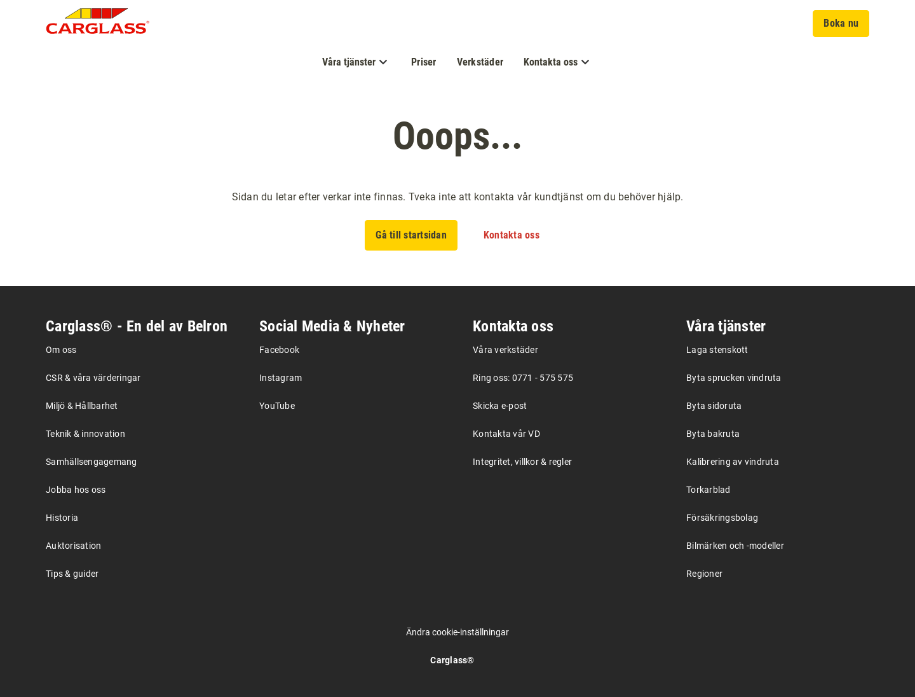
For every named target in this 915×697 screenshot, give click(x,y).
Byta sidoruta (714, 406)
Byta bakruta (713, 434)
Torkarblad (708, 490)
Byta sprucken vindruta (734, 378)
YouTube (277, 406)
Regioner (704, 574)
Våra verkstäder (505, 350)
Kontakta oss (513, 326)
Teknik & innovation (85, 434)
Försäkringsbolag (722, 518)
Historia (62, 518)
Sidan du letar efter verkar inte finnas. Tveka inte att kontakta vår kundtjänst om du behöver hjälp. (458, 197)
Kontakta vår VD (506, 434)
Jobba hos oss (75, 490)
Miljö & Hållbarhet (82, 406)
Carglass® (452, 660)
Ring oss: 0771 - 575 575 (523, 378)
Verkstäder (480, 62)
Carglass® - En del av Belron (136, 326)
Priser (424, 62)
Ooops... (457, 135)
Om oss (61, 350)
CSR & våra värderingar (93, 378)
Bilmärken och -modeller (735, 546)
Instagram (280, 378)
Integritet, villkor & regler (522, 462)
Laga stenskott (717, 350)
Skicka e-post (500, 406)
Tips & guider (72, 574)
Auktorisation (73, 546)
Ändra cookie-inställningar (457, 632)
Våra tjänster (726, 326)
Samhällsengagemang (91, 462)
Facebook (279, 350)
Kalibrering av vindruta (732, 462)
